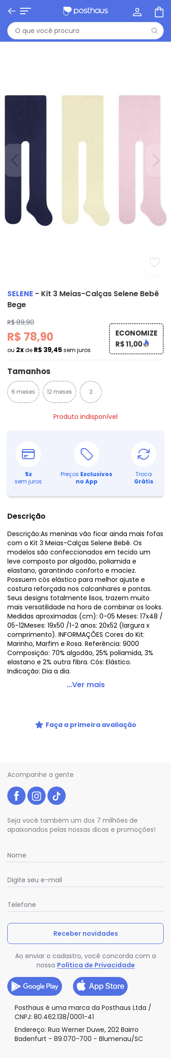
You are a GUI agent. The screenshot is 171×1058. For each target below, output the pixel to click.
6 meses (23, 392)
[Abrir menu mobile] (25, 11)
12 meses (59, 392)
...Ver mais (86, 684)
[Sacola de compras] (158, 10)
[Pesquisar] (154, 30)
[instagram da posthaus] (36, 796)
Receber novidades (85, 933)
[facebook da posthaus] (16, 796)
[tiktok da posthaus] (56, 796)
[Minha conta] (136, 10)
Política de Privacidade (96, 965)
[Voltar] (11, 11)
